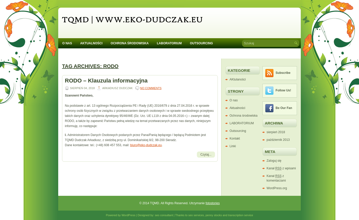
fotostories (213, 203)
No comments (151, 88)
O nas (67, 43)
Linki (233, 146)
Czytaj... (205, 154)
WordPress (128, 215)
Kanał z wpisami (281, 168)
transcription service (240, 215)
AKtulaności (238, 79)
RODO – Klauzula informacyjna (106, 80)
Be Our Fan (284, 108)
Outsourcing (201, 43)
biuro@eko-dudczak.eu (146, 145)
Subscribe (283, 73)
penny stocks (214, 215)
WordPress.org (277, 188)
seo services (196, 215)
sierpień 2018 (276, 132)
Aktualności (91, 43)
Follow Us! (283, 90)
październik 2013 (278, 140)
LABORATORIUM (169, 43)
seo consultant (164, 215)
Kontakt (73, 51)
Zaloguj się (274, 160)
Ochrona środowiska (130, 43)
